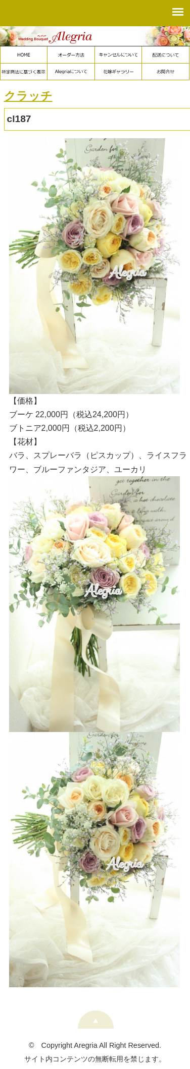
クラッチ (28, 95)
